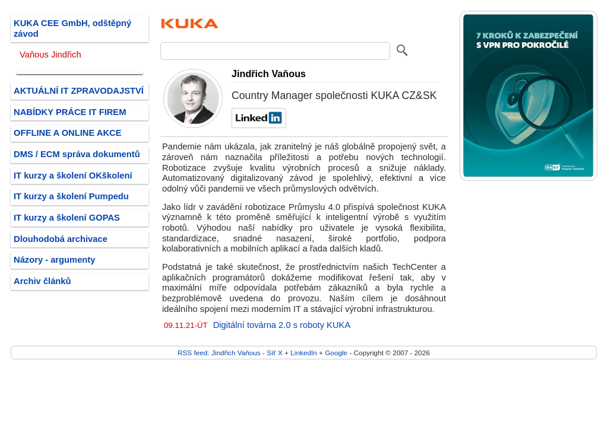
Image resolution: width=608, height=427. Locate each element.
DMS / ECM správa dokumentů (77, 154)
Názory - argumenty (54, 260)
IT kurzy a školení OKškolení (73, 175)
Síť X (275, 352)
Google (336, 352)
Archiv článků (42, 281)
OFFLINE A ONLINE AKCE (68, 133)
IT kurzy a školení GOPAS (67, 217)
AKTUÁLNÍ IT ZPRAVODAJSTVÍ (79, 90)
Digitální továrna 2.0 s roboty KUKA (282, 325)
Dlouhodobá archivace (60, 239)
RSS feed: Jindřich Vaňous (219, 352)
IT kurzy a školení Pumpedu (71, 196)
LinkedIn (303, 352)
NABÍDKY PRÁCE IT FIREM (70, 112)
